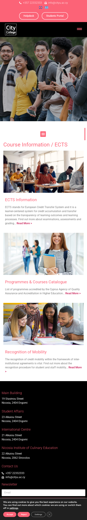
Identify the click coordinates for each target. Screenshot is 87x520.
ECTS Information (21, 199)
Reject (24, 514)
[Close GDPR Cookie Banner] (49, 514)
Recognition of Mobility (26, 352)
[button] (43, 134)
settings (14, 508)
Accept (10, 514)
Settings (38, 514)
